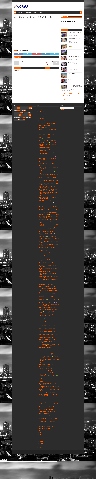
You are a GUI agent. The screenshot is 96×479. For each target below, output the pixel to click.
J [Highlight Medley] (43, 416)
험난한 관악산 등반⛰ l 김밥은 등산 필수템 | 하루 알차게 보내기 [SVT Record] (48, 190)
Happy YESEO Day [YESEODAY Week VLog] (48, 231)
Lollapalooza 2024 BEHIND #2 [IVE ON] (47, 247)
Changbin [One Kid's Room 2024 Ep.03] (47, 140)
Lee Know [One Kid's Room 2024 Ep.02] (47, 339)
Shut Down (70, 79)
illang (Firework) (42, 424)
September (42, 118)
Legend (15, 119)
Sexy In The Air (42, 430)
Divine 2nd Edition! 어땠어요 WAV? (46, 133)
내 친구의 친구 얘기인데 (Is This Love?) (47, 392)
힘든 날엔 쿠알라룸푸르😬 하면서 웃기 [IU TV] (49, 214)
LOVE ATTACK (42, 282)
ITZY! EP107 (70, 68)
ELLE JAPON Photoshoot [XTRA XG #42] (47, 286)
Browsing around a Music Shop (45, 347)
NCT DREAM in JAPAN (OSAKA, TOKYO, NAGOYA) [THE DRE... (47, 384)
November (42, 114)
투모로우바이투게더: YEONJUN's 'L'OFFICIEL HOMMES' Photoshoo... (48, 193)
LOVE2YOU (41, 161)
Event (27, 117)
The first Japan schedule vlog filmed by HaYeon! (49, 279)
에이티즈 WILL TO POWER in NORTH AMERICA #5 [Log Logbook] (47, 258)
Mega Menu (41, 12)
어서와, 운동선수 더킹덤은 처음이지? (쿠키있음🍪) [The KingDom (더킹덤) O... (48, 404)
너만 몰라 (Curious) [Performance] (46, 409)
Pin (21, 119)
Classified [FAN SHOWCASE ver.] (46, 284)
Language (16, 115)
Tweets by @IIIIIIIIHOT (65, 99)
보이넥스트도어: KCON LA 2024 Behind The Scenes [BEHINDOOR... (48, 335)
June (41, 434)
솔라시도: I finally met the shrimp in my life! (48, 381)
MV (22, 110)
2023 (39, 445)
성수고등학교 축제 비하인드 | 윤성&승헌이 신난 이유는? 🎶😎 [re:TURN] (49, 345)
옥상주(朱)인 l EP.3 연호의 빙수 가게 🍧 (47, 156)
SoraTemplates (33, 451)
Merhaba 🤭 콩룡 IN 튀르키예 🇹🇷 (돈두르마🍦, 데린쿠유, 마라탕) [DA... (49, 312)
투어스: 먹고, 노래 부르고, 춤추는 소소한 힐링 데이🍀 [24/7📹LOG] (49, 138)
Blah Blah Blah (71, 62)
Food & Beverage (25, 115)
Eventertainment (27, 12)
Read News (15, 1)
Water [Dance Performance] (45, 271)
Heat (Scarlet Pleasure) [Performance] (47, 227)
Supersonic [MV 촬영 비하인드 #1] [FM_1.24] (48, 337)
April (41, 437)
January (41, 443)
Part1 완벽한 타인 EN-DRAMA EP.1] (46, 364)
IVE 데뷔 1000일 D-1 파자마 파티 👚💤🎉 (48, 302)
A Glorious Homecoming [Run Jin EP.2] (47, 415)
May (41, 436)
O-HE (40, 195)
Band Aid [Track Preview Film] (45, 399)
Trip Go (40, 362)
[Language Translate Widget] (67, 108)
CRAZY (40, 165)
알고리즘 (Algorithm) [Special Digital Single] (48, 219)
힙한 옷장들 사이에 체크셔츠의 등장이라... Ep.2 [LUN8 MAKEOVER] (48, 187)
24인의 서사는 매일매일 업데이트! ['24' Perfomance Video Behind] (47, 178)
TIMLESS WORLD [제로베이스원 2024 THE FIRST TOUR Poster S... (48, 315)
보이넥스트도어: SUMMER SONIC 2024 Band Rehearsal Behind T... (48, 204)
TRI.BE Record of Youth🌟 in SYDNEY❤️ (47, 142)
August (41, 120)
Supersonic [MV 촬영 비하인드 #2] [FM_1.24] (48, 147)
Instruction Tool (18, 117)
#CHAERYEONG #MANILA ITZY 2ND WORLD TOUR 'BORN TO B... (48, 323)
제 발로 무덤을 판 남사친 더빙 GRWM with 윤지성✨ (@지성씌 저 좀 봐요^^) (75, 40)
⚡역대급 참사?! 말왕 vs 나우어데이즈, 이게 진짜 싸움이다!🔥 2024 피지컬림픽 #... (49, 352)
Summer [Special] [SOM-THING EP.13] (47, 411)
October (41, 116)
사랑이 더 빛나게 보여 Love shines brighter (48, 290)
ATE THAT (41, 397)
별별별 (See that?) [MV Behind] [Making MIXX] (48, 288)
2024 (39, 111)
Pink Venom (70, 50)
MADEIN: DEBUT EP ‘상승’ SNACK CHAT (47, 129)
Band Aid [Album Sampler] (44, 125)
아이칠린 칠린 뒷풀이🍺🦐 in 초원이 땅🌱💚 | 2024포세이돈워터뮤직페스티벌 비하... (49, 376)
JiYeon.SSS (41, 292)
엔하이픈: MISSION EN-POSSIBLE (46, 155)
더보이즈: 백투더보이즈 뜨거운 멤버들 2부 (48, 368)
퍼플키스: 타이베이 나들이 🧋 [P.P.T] (47, 354)
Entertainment (21, 50)
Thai (18, 1)
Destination (19, 12)
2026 (39, 107)
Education (35, 12)
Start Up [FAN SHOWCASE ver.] (45, 281)
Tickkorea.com (22, 451)
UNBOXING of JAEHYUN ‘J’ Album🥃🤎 (47, 202)
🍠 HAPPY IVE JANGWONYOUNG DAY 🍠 (47, 123)
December (42, 113)
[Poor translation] (5, 460)
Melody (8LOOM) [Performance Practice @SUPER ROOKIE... (47, 263)
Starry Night (41, 170)
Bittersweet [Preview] (43, 131)
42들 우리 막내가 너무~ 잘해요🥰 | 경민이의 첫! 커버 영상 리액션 (48, 357)
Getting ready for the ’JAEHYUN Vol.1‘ (47, 366)
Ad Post (26, 112)
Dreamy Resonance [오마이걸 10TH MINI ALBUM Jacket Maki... (47, 198)
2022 (39, 447)
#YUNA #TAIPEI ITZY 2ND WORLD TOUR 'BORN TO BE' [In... (48, 395)
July (40, 432)
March (41, 439)
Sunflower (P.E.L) (71, 73)
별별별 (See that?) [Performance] (46, 426)
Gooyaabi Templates (47, 451)
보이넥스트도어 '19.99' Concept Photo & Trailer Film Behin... (47, 135)
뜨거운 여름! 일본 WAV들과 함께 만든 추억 (48, 309)
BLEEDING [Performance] (44, 413)
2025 (39, 109)
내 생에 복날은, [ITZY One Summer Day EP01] (48, 212)
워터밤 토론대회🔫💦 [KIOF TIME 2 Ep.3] (48, 236)
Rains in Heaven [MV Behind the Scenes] (47, 307)
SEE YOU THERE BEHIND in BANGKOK (47, 163)
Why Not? (41, 260)
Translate (63, 109)
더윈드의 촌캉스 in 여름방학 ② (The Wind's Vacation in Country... (48, 229)
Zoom (15, 110)
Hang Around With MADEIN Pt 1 (46, 428)
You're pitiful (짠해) (43, 127)
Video (27, 50)
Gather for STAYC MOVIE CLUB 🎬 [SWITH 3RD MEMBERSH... (48, 153)
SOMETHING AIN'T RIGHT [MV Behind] (47, 122)
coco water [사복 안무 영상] (45, 200)
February (41, 441)
